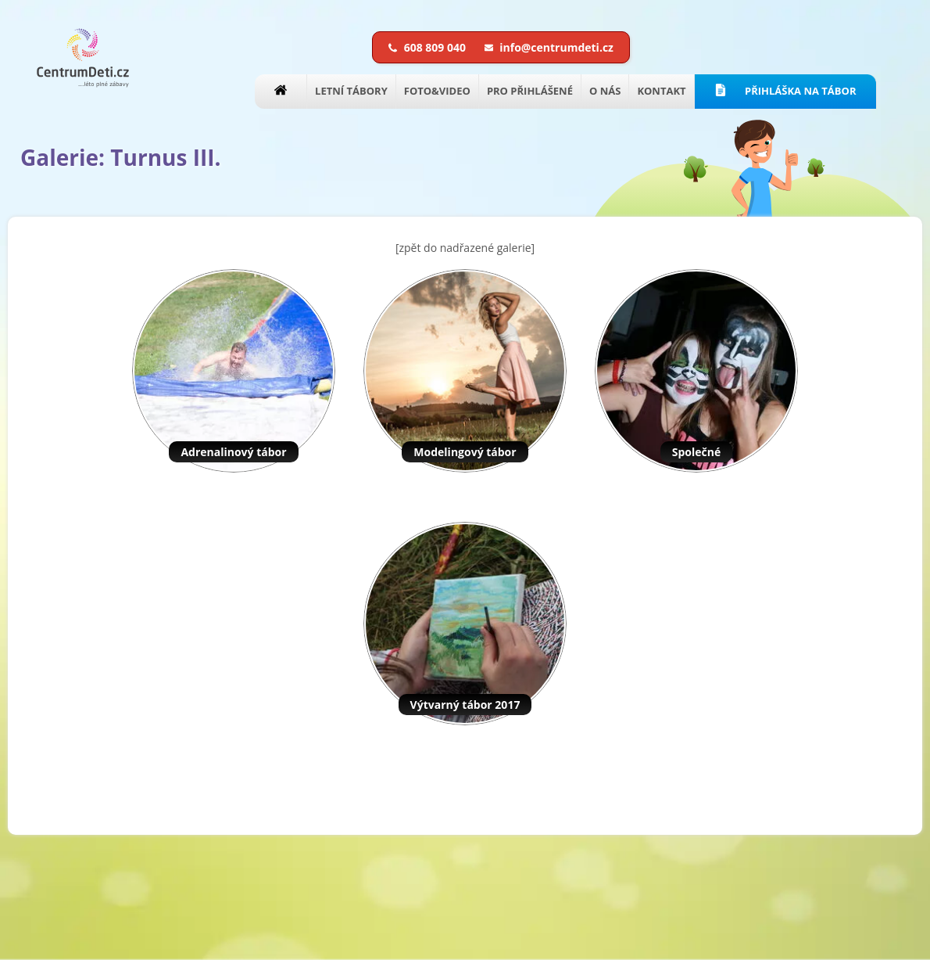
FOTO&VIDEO (437, 91)
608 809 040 (428, 47)
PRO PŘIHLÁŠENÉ (530, 91)
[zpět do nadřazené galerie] (465, 247)
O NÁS (605, 91)
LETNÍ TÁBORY (351, 91)
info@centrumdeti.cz (549, 47)
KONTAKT (661, 91)
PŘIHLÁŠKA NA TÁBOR (785, 91)
